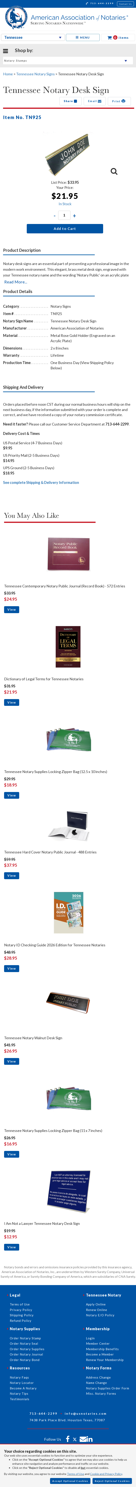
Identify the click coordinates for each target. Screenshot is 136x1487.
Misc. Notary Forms (101, 1393)
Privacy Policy (21, 1310)
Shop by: (24, 50)
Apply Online (96, 1304)
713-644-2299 (100, 4)
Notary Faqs (19, 1377)
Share (70, 101)
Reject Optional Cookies (112, 1481)
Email (95, 101)
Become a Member (100, 1354)
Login (90, 1338)
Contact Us (125, 4)
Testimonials (19, 1399)
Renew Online (96, 1310)
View (11, 609)
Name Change (96, 1383)
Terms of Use (75, 1474)
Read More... (15, 281)
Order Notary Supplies (27, 1349)
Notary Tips (19, 1393)
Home (8, 74)
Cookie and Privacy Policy (106, 1474)
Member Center (98, 1343)
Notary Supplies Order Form (107, 1388)
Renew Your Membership (105, 1360)
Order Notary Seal (24, 1343)
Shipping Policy (22, 1315)
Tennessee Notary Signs (35, 74)
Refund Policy (20, 1320)
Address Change (98, 1377)
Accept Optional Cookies (70, 1481)
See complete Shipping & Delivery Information (41, 482)
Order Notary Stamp (25, 1338)
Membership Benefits (102, 1349)
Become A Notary (23, 1388)
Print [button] (119, 101)
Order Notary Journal (26, 1354)
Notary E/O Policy (100, 1315)
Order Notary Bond (25, 1360)
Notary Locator (22, 1383)
